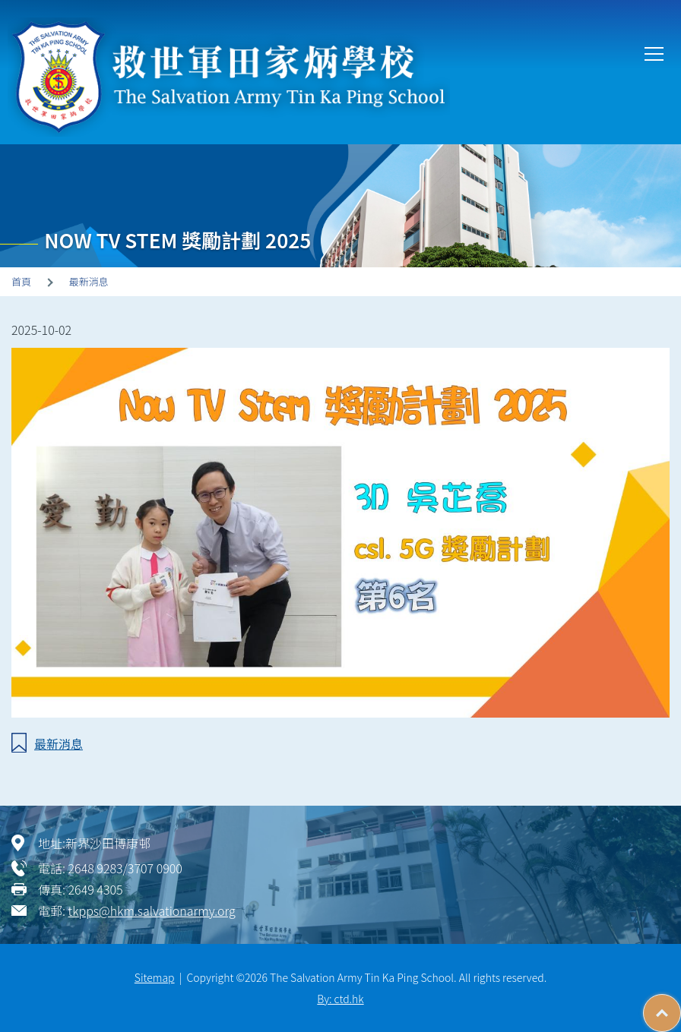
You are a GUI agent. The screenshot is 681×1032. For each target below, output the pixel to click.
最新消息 (89, 281)
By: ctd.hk (340, 998)
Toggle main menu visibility (655, 52)
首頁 (21, 281)
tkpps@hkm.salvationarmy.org (152, 910)
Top (680, 1005)
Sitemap (155, 977)
